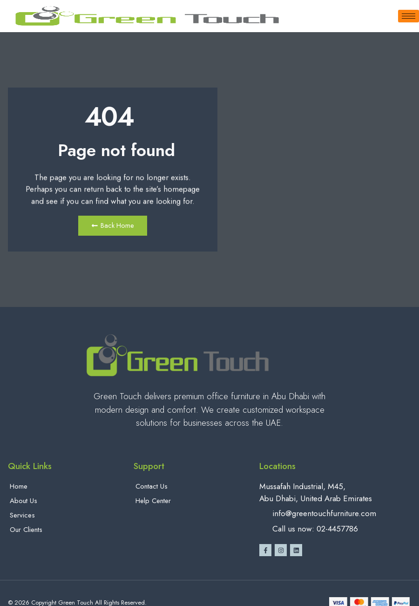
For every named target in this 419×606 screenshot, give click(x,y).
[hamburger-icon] (408, 16)
